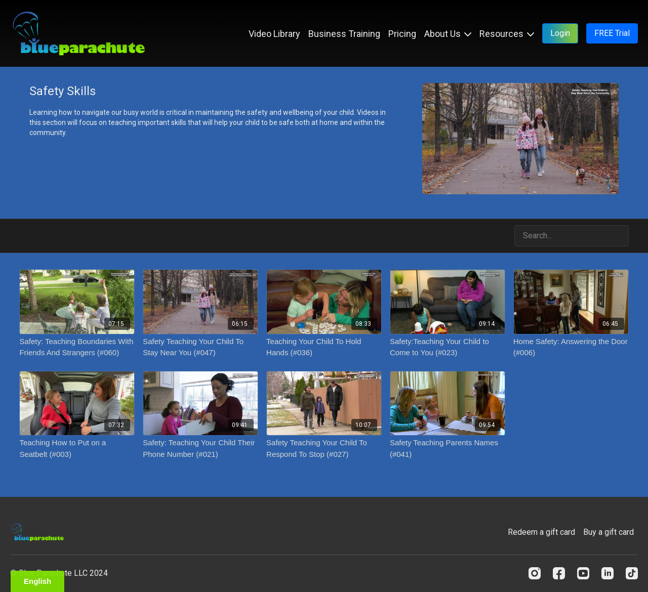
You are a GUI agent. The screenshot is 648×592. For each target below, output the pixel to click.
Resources (506, 33)
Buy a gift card (608, 532)
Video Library (274, 33)
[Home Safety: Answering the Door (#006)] (571, 347)
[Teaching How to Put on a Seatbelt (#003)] (77, 448)
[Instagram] (535, 573)
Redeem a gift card (541, 532)
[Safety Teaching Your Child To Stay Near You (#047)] (200, 347)
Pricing (402, 33)
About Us (447, 33)
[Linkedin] (607, 573)
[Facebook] (559, 573)
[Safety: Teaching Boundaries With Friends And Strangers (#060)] (77, 347)
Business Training (344, 33)
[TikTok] (632, 573)
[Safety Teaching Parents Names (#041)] (447, 448)
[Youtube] (583, 573)
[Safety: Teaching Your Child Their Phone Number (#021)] (200, 448)
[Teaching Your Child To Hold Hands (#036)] (324, 347)
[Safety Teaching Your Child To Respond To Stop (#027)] (324, 448)
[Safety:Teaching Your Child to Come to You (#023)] (447, 347)
